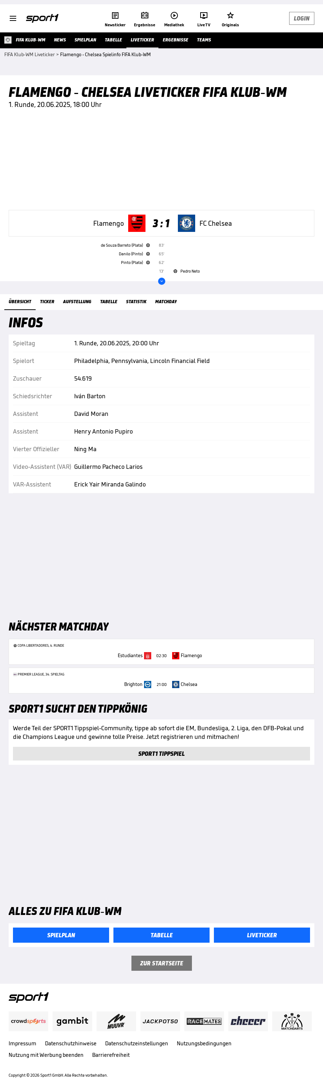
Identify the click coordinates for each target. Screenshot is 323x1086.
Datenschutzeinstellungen (136, 1043)
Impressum (22, 1043)
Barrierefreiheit (111, 1054)
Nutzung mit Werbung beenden (46, 1054)
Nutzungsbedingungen (204, 1043)
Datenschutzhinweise (71, 1043)
